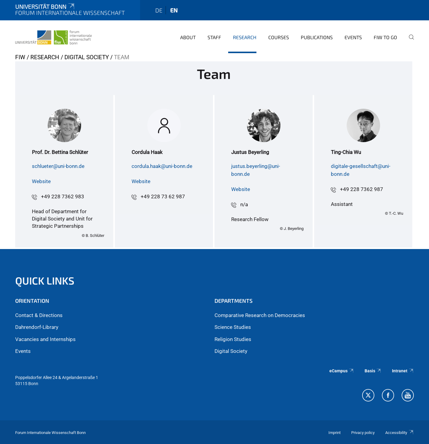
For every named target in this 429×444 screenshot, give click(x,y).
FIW (20, 57)
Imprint (334, 432)
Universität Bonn (45, 6)
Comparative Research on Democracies (259, 315)
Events (353, 37)
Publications (317, 37)
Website (41, 181)
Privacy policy (363, 432)
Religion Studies (232, 339)
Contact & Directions (39, 315)
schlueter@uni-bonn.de (58, 166)
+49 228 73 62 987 (163, 196)
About (188, 37)
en (174, 10)
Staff (214, 37)
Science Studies (232, 327)
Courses (278, 37)
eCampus (341, 370)
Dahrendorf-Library (36, 327)
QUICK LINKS (44, 280)
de (159, 10)
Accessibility (399, 432)
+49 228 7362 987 (361, 189)
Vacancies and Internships (45, 339)
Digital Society (86, 57)
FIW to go (385, 37)
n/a (244, 204)
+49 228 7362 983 (62, 196)
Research (244, 37)
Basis (373, 370)
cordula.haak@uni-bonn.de (162, 166)
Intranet (403, 370)
